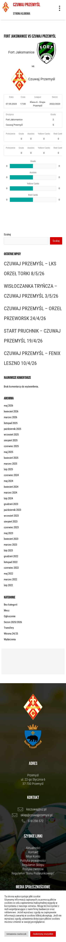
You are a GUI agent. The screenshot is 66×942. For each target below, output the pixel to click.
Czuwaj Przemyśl (26, 5)
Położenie (10, 134)
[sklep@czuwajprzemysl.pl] (33, 815)
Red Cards (58, 134)
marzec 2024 (10, 492)
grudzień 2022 (11, 556)
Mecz (7, 610)
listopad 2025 (10, 423)
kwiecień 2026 (11, 411)
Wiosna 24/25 (11, 633)
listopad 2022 (10, 562)
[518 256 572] (33, 821)
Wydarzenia (10, 639)
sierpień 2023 (10, 521)
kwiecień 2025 (11, 457)
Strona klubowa (21, 14)
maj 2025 (8, 452)
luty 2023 (8, 550)
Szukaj (7, 234)
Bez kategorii (10, 604)
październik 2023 (12, 509)
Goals (21, 134)
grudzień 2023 (11, 504)
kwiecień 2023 (11, 538)
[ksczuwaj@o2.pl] (33, 809)
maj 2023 (8, 533)
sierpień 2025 (10, 440)
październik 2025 (12, 429)
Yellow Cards (44, 134)
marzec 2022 (10, 579)
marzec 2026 (10, 417)
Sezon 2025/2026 (13, 622)
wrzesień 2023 (11, 515)
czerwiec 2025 (11, 446)
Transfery (9, 627)
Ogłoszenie (9, 616)
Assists (30, 134)
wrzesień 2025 (11, 434)
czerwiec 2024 (11, 475)
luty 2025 (8, 469)
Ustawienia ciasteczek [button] (16, 934)
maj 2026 (8, 405)
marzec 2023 (10, 544)
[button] (59, 8)
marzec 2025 (10, 463)
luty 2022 (8, 585)
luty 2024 (8, 498)
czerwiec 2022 (11, 567)
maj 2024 (8, 481)
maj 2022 (8, 573)
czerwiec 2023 (11, 527)
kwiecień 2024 (11, 486)
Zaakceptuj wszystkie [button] (43, 933)
